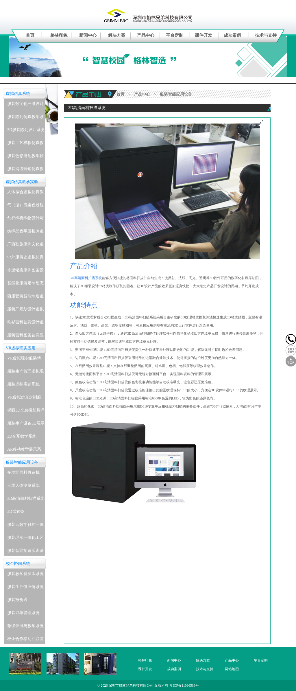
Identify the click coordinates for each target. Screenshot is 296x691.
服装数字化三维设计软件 (25, 105)
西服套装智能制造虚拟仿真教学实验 (25, 297)
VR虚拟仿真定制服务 (24, 398)
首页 (30, 35)
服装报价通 (17, 600)
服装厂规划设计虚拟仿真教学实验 (25, 310)
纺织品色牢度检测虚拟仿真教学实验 (25, 232)
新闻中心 (88, 35)
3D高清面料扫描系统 (26, 498)
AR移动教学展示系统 (24, 450)
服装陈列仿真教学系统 (25, 118)
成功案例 (232, 35)
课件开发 (203, 35)
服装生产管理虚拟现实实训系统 (25, 372)
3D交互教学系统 (21, 436)
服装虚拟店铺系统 (23, 384)
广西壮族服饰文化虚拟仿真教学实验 (25, 245)
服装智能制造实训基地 (25, 552)
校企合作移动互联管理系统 (25, 640)
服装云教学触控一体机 (25, 526)
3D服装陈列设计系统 (26, 130)
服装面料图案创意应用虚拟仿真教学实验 (25, 336)
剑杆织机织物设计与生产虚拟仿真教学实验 (25, 219)
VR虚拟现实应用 (21, 348)
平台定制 (174, 35)
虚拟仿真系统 (18, 93)
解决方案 (116, 35)
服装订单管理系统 (23, 613)
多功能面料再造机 (23, 472)
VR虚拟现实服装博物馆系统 (24, 359)
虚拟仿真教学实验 (22, 182)
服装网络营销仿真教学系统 (25, 170)
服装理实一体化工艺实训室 (25, 539)
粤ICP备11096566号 (184, 685)
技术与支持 (266, 35)
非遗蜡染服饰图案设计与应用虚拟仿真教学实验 (25, 271)
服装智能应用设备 (22, 462)
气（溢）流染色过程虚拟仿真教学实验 (25, 206)
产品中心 (145, 35)
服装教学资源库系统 (25, 574)
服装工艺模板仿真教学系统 (25, 144)
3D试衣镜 (15, 511)
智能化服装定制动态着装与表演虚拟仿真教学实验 (25, 284)
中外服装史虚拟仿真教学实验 (25, 258)
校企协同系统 (18, 563)
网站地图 (232, 669)
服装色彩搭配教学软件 (25, 157)
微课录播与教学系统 (25, 626)
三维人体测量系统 (23, 485)
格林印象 (59, 35)
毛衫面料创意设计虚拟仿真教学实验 (25, 323)
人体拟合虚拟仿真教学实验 (25, 193)
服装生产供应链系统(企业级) (25, 588)
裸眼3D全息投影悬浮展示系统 (26, 411)
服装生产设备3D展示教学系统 (26, 424)
